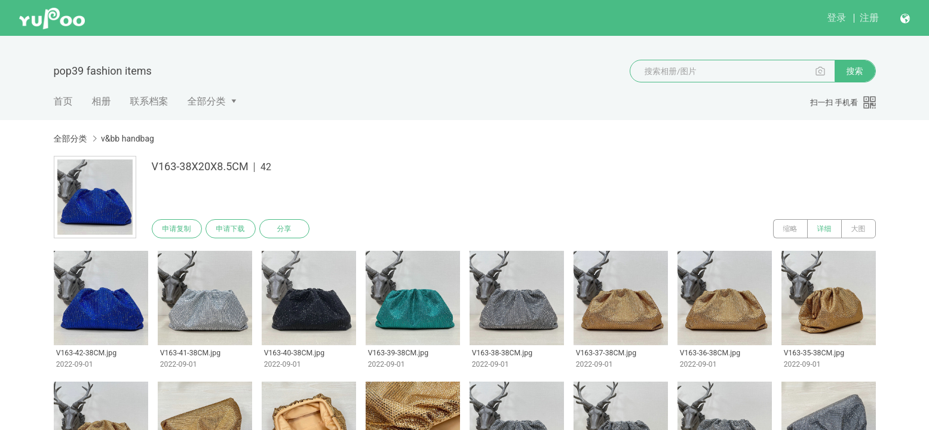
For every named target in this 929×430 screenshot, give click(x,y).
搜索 (855, 71)
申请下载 (230, 229)
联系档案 (149, 101)
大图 (858, 229)
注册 (869, 17)
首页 (63, 101)
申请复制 (177, 229)
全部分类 (207, 101)
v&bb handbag (127, 138)
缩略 (790, 229)
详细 (824, 229)
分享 (284, 229)
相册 (101, 101)
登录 (836, 17)
